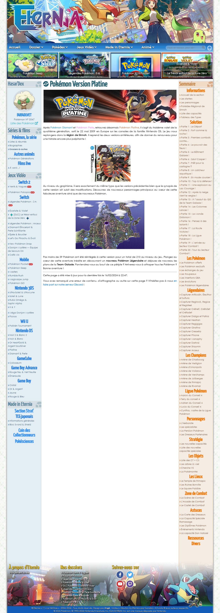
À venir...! (14, 167)
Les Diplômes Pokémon (193, 525)
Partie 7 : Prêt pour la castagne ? (191, 165)
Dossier (34, 47)
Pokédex (58, 47)
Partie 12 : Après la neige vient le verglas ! (193, 194)
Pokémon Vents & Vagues (76, 572)
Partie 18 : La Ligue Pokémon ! (190, 237)
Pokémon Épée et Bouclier (76, 595)
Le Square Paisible (191, 488)
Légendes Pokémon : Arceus (25, 223)
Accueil (14, 47)
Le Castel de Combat (193, 505)
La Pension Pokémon (192, 430)
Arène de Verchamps (192, 374)
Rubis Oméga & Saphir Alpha (17, 302)
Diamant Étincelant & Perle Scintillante (20, 229)
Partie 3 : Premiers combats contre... (194, 139)
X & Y (12, 307)
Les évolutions (188, 281)
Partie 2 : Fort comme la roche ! (193, 132)
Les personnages (190, 102)
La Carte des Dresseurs (193, 514)
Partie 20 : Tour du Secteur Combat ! (194, 251)
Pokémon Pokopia (19, 192)
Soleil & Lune (16, 296)
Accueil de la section (192, 94)
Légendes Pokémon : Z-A (84, 73)
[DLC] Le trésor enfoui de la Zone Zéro (22, 216)
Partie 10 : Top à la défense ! (196, 181)
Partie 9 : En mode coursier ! (196, 177)
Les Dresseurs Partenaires (194, 434)
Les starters (186, 98)
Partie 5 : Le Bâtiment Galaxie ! (191, 154)
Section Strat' (24, 411)
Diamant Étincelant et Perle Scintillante (81, 592)
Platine (13, 349)
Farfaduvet (24, 115)
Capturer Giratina (190, 327)
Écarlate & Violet (187, 63)
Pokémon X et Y (70, 602)
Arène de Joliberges (192, 378)
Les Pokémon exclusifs (193, 266)
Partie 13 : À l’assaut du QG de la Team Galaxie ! (195, 201)
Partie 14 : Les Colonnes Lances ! (193, 208)
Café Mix (14, 254)
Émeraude (15, 375)
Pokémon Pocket (18, 264)
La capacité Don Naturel (194, 533)
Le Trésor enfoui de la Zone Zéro (187, 73)
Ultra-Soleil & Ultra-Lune (22, 292)
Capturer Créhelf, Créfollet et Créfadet (194, 311)
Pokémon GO (16, 283)
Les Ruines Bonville (191, 484)
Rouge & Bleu (16, 396)
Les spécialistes (189, 427)
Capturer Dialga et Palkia (195, 316)
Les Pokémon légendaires (195, 285)
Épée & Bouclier (18, 234)
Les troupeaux (188, 274)
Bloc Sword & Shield (20, 424)
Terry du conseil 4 (190, 399)
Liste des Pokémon (22, 123)
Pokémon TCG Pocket (136, 73)
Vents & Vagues (18, 186)
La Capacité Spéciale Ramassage (192, 520)
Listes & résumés (17, 141)
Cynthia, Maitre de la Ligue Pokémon (195, 412)
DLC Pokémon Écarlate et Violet (79, 585)
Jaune (12, 392)
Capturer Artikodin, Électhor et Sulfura (195, 296)
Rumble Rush (16, 275)
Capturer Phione (190, 335)
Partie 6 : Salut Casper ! (193, 159)
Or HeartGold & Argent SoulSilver (17, 344)
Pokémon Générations (21, 158)
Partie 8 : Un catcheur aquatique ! (192, 172)
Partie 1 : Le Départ (191, 126)
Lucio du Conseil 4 (191, 406)
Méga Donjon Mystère (21, 312)
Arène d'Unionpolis (191, 367)
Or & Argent (16, 389)
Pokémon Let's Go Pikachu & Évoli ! (80, 598)
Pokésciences (24, 441)
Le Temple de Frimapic (193, 480)
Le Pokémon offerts (191, 262)
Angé (107, 608)
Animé (146, 47)
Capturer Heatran (190, 320)
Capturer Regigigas (191, 323)
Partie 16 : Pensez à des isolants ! (192, 223)
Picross (13, 316)
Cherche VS (187, 467)
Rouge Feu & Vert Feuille (22, 372)
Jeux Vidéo (85, 47)
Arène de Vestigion (191, 363)
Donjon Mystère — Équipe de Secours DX (23, 249)
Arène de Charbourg (192, 359)
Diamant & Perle (18, 353)
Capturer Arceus (190, 350)
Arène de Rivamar (191, 386)
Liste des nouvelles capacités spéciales (190, 449)
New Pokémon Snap (20, 243)
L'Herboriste (187, 423)
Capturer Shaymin (191, 346)
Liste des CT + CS (190, 460)
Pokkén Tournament (20, 325)
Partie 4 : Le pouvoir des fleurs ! (193, 146)
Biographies (15, 145)
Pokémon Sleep (32, 73)
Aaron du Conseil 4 (191, 395)
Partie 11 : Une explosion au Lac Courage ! (195, 187)
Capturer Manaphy (191, 339)
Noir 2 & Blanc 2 (18, 335)
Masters (13, 271)
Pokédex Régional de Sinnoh (192, 108)
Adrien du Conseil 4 (191, 402)
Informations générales (21, 420)
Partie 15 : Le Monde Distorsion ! (191, 215)
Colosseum (15, 362)
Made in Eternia (117, 47)
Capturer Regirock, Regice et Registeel (194, 303)
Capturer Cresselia (191, 331)
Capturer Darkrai (190, 342)
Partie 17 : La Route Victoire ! (190, 230)
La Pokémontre (189, 471)
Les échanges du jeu (192, 270)
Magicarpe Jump (18, 279)
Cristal (12, 385)
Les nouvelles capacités (194, 443)
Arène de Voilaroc (191, 370)
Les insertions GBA (190, 277)
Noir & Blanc (16, 338)
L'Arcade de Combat (192, 501)
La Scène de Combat (192, 497)
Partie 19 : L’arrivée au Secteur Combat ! (192, 244)
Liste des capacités (191, 113)
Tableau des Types (191, 117)
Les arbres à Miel (190, 464)
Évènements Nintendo (193, 529)
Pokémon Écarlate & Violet (76, 582)
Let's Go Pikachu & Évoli (22, 238)
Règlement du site (20, 572)
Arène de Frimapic (191, 382)
